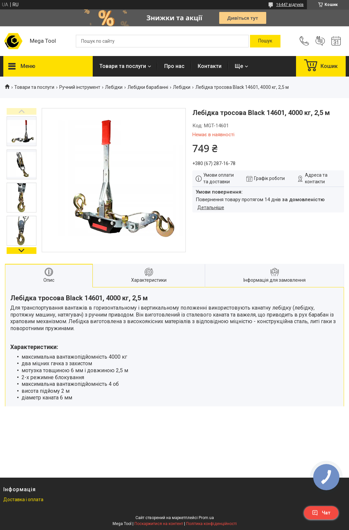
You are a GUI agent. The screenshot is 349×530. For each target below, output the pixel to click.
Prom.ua (206, 517)
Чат (321, 513)
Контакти (210, 66)
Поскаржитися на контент (158, 523)
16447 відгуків (290, 4)
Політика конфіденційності (211, 523)
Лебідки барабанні (147, 87)
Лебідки (114, 87)
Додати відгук (320, 41)
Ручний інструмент (79, 87)
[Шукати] (265, 41)
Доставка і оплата (23, 499)
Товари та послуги (122, 66)
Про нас (174, 66)
